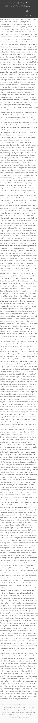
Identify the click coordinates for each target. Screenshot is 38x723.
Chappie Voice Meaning (10, 705)
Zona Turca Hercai (25, 705)
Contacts (29, 15)
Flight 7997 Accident (23, 707)
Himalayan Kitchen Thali (21, 715)
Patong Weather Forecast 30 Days (18, 712)
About (28, 2)
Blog (27, 11)
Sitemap (33, 715)
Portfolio (29, 7)
